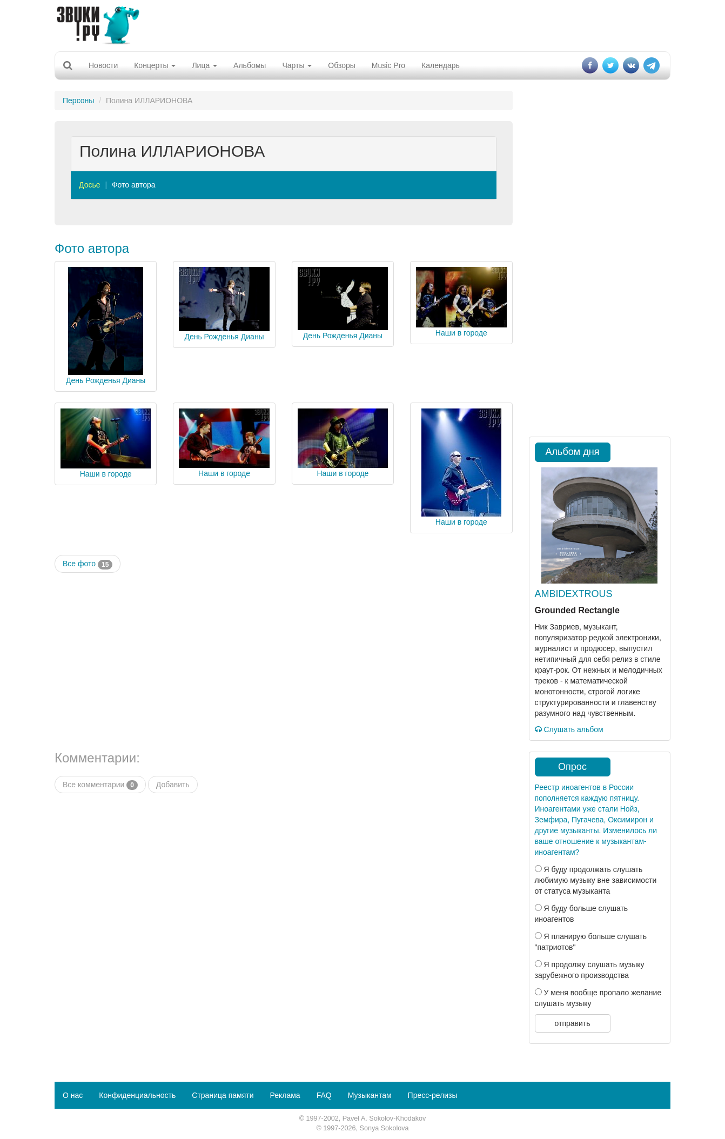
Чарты (297, 65)
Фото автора (134, 184)
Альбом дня (573, 451)
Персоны (78, 100)
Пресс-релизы (433, 1095)
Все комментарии (100, 785)
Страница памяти (222, 1095)
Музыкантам (370, 1095)
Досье (89, 184)
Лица (204, 65)
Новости (103, 65)
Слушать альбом (569, 729)
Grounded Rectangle (577, 610)
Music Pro (388, 65)
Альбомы (249, 65)
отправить (572, 1023)
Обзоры (341, 65)
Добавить (173, 784)
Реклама (285, 1095)
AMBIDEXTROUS (574, 593)
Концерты (155, 65)
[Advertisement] (362, 24)
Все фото (87, 564)
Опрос (572, 766)
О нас (73, 1095)
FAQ (324, 1095)
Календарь (440, 65)
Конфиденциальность (137, 1095)
